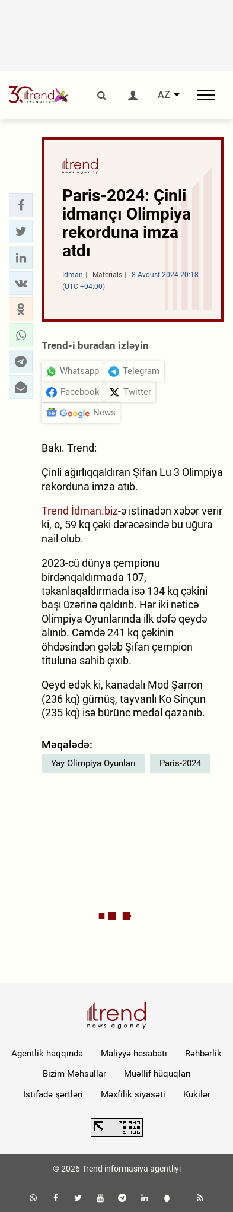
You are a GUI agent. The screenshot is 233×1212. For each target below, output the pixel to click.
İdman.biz (94, 511)
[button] (20, 205)
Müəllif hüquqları (157, 1073)
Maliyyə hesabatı (134, 1053)
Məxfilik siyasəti (133, 1094)
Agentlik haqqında (47, 1053)
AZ (164, 95)
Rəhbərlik (203, 1053)
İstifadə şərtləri (53, 1094)
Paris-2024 (180, 763)
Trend (55, 511)
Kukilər (196, 1094)
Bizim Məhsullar (74, 1073)
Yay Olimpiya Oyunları (93, 763)
